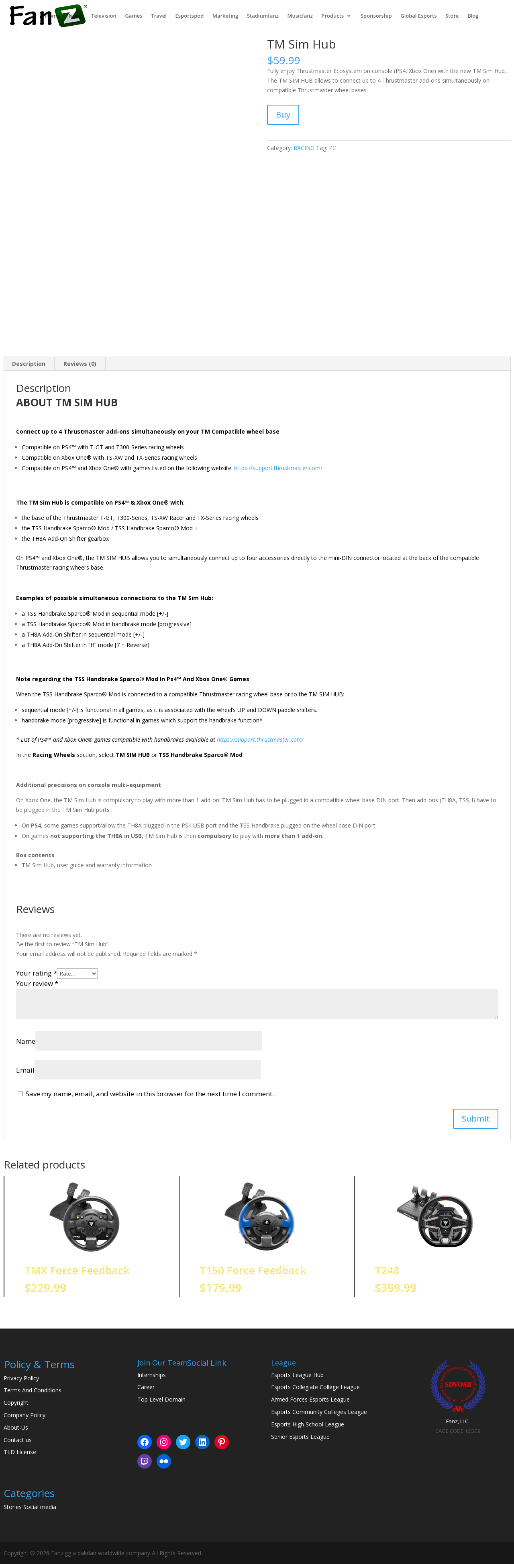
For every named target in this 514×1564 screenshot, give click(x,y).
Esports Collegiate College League (315, 1387)
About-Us (16, 1427)
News (76, 16)
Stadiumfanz (263, 16)
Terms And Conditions (32, 1390)
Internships (151, 1375)
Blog (472, 16)
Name (25, 1041)
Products (332, 16)
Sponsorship (376, 16)
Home (52, 16)
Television (103, 16)
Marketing (225, 16)
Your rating (36, 973)
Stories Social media (30, 1507)
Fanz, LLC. (457, 1421)
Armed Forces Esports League (310, 1399)
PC (332, 148)
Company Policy (24, 1415)
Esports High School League (307, 1424)
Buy (283, 114)
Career (146, 1387)
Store (452, 16)
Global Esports (418, 16)
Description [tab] (28, 363)
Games (133, 16)
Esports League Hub (297, 1375)
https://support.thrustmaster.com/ (278, 468)
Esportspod (189, 16)
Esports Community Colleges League (319, 1412)
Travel (159, 16)
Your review (37, 983)
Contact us (18, 1440)
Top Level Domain (161, 1399)
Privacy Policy (21, 1378)
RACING (304, 148)
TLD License (20, 1452)
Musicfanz (299, 16)
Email (25, 1070)
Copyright (16, 1402)
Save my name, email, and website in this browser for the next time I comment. (150, 1093)
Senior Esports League (300, 1436)
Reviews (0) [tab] (79, 363)
